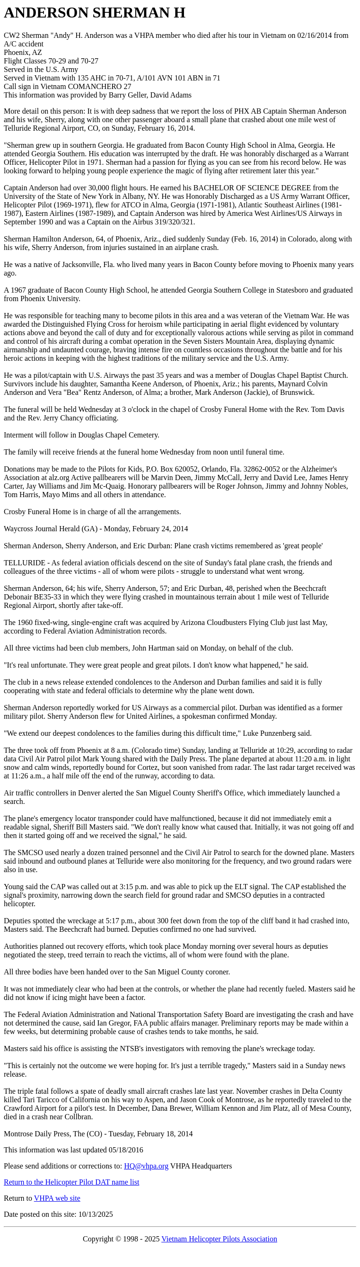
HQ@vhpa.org (146, 1166)
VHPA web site (57, 1198)
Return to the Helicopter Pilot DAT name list (71, 1182)
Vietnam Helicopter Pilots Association (219, 1239)
